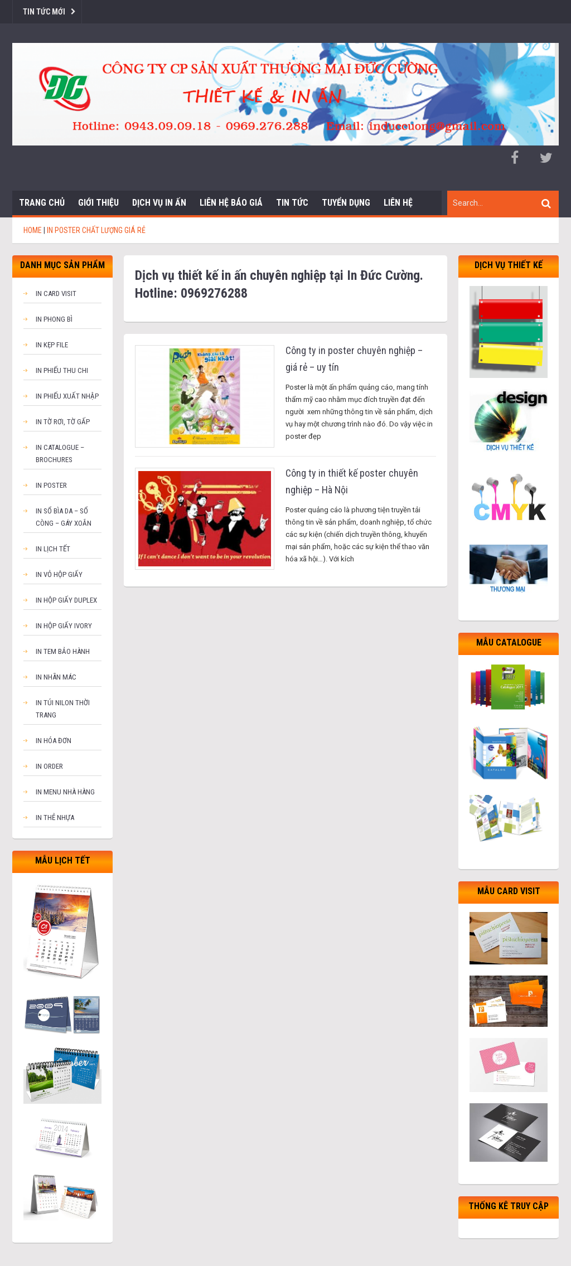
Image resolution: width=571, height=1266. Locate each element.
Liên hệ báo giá (231, 202)
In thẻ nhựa (55, 817)
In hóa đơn (53, 740)
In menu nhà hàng (65, 792)
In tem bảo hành (63, 651)
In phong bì (54, 319)
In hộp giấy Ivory (64, 626)
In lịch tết (53, 549)
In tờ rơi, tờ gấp (63, 422)
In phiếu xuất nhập (67, 396)
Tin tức (292, 202)
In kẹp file (52, 345)
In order (49, 766)
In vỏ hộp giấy (59, 574)
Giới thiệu (98, 202)
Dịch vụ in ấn (159, 202)
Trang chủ (42, 202)
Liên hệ (398, 202)
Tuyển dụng (346, 202)
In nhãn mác (56, 677)
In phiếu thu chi (62, 370)
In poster (51, 485)
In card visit (56, 293)
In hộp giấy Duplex (66, 600)
